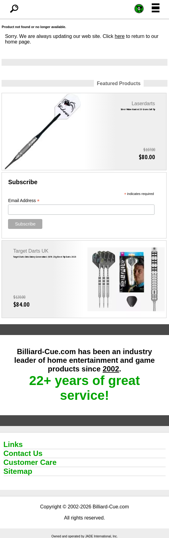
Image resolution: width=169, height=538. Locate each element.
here (120, 36)
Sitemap (17, 471)
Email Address (24, 201)
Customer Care (30, 462)
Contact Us (23, 453)
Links (13, 444)
